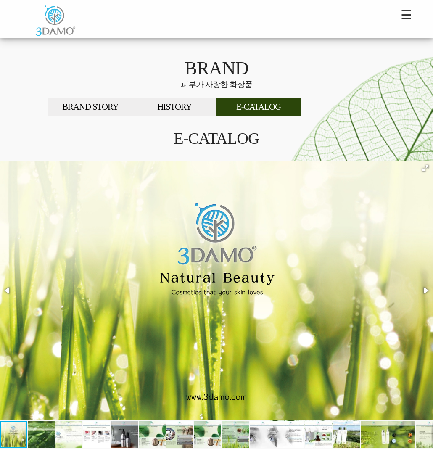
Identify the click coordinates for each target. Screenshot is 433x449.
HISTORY (174, 106)
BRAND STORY (90, 106)
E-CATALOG (258, 106)
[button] (425, 168)
